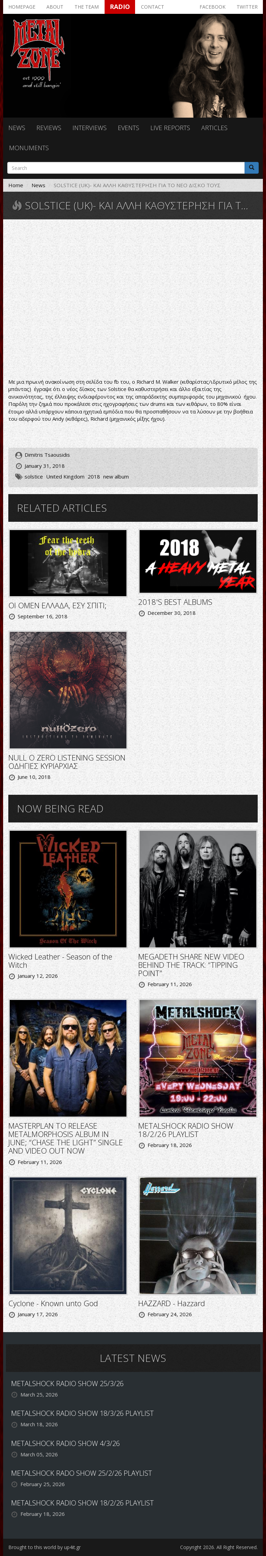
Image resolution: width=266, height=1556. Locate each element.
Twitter (247, 6)
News (16, 128)
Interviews (89, 128)
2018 (94, 476)
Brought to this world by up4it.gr (44, 1547)
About (54, 6)
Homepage (21, 6)
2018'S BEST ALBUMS (175, 602)
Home (15, 185)
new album (116, 476)
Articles (214, 128)
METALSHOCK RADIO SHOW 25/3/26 (67, 1383)
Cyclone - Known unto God (53, 1303)
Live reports (170, 128)
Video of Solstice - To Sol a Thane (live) (133, 300)
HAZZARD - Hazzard (171, 1303)
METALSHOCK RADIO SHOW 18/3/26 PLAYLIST (82, 1413)
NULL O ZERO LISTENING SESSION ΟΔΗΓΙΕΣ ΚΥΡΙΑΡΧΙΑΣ (66, 761)
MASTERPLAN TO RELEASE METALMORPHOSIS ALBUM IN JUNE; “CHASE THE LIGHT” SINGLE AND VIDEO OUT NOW (65, 1138)
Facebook (212, 6)
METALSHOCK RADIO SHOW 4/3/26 (65, 1443)
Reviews (48, 128)
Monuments (29, 148)
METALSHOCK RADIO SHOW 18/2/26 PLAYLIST (185, 1129)
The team (86, 6)
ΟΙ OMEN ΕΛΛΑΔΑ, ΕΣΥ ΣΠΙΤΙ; (57, 605)
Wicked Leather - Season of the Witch (60, 960)
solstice (34, 476)
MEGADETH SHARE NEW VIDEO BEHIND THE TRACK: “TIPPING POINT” (191, 964)
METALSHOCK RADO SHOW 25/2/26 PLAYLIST (81, 1473)
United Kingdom (65, 476)
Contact (152, 6)
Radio (120, 6)
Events (128, 128)
